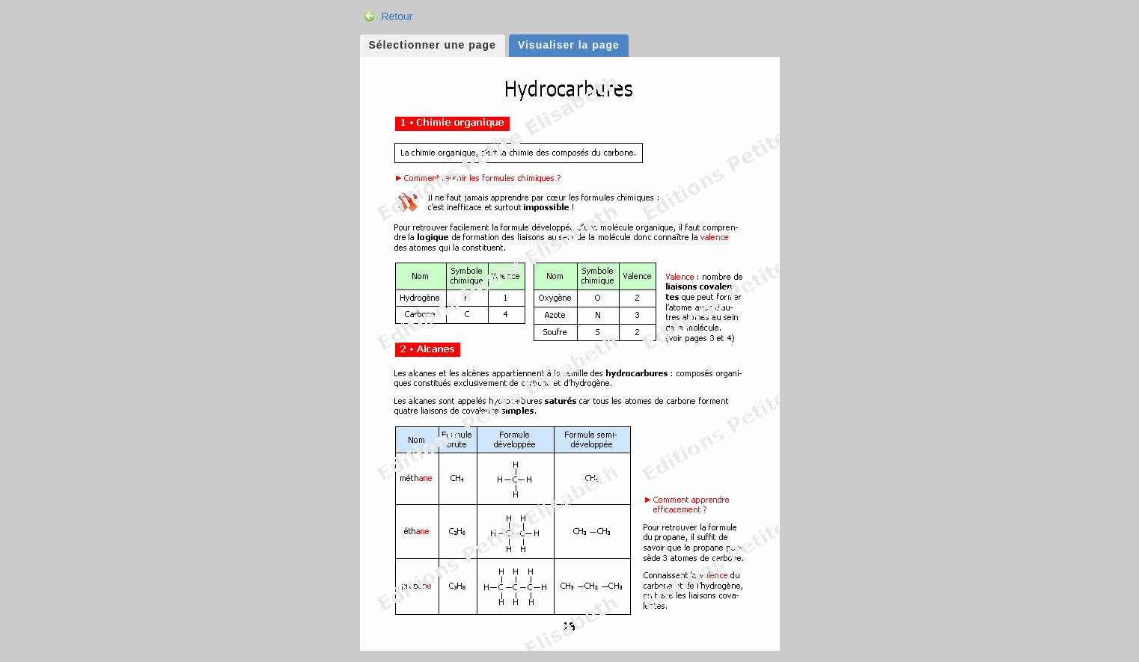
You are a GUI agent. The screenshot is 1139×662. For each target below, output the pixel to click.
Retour (396, 16)
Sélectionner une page (432, 45)
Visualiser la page (569, 45)
